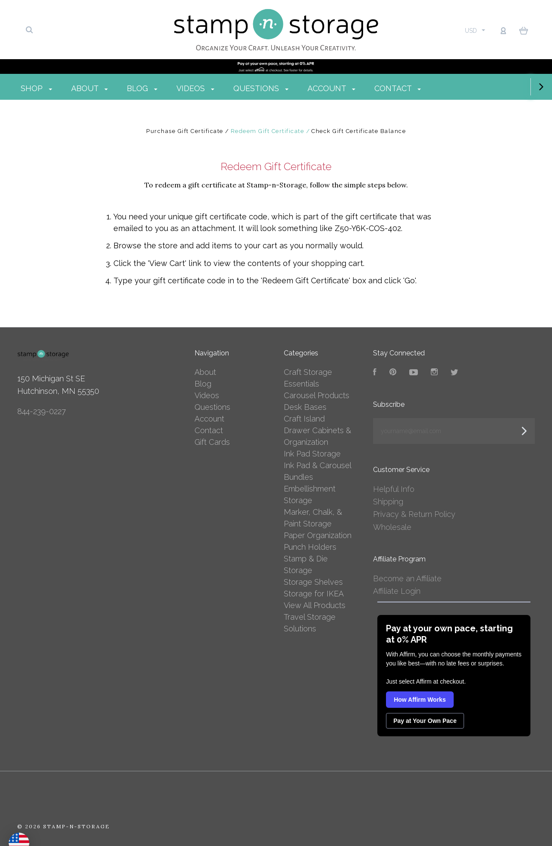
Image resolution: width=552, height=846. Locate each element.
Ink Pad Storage (312, 453)
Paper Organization (317, 535)
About (112, 88)
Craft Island (304, 418)
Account (355, 88)
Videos (219, 88)
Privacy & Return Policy (414, 514)
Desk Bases (305, 407)
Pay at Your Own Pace (425, 720)
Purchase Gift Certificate (185, 131)
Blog (165, 88)
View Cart (167, 263)
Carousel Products (316, 395)
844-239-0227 (41, 411)
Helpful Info (393, 489)
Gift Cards (212, 442)
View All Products (314, 605)
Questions (284, 88)
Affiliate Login (396, 591)
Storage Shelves (313, 581)
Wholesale (392, 527)
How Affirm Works (420, 699)
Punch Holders (310, 546)
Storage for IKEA (314, 593)
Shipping (388, 501)
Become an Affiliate (407, 578)
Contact (421, 88)
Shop (59, 88)
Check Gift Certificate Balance (358, 131)
